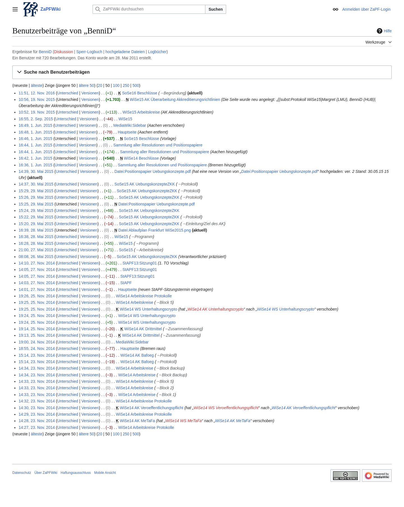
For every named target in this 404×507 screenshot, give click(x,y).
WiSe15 (125, 119)
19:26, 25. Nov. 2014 (37, 296)
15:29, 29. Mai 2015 (36, 191)
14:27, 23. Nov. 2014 (37, 427)
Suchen (215, 9)
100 (116, 85)
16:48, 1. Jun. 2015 (35, 132)
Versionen (90, 93)
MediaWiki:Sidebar (129, 125)
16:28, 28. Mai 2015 (36, 243)
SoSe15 (126, 250)
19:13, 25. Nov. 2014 (37, 335)
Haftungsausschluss (76, 473)
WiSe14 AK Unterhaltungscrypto (215, 309)
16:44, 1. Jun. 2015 (35, 145)
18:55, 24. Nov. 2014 (37, 348)
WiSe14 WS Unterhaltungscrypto (148, 309)
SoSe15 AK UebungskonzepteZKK (144, 184)
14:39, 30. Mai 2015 (36, 171)
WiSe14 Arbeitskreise (134, 302)
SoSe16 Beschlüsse (139, 93)
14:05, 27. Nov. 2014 (37, 269)
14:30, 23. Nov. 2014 (37, 408)
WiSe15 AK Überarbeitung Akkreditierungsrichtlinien (175, 99)
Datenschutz (21, 473)
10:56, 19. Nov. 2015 (37, 99)
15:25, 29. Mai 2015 (36, 204)
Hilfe (383, 31)
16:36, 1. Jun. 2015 (35, 165)
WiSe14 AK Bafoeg (137, 355)
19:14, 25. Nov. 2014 (37, 329)
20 (100, 85)
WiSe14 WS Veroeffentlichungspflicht (226, 408)
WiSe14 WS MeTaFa (183, 420)
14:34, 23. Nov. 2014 (37, 368)
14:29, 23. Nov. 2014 (37, 414)
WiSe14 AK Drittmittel (143, 329)
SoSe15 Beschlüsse (141, 138)
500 (135, 85)
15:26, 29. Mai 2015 (36, 197)
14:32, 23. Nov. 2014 (37, 401)
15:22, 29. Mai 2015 (36, 217)
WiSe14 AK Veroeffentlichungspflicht (151, 408)
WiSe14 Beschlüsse (141, 158)
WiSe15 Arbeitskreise (141, 112)
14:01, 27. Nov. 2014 (37, 289)
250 (126, 85)
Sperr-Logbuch (89, 51)
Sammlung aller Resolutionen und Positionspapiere (158, 145)
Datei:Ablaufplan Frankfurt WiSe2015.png (154, 230)
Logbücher (157, 51)
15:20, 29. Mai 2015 (36, 223)
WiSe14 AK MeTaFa (137, 420)
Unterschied (67, 93)
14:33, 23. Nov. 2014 (37, 381)
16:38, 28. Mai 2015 (36, 236)
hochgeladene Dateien (125, 51)
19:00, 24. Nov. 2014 (37, 342)
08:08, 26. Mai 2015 (36, 256)
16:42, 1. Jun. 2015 (35, 158)
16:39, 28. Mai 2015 (36, 230)
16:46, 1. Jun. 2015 (35, 138)
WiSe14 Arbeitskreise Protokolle (144, 296)
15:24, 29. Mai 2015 (36, 210)
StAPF (126, 282)
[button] (202, 72)
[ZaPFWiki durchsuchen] (149, 9)
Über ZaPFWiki (46, 473)
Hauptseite (127, 132)
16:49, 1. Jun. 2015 (35, 125)
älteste (36, 85)
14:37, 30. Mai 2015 (36, 184)
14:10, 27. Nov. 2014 (37, 263)
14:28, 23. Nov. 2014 (37, 420)
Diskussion (63, 51)
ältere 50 (86, 85)
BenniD (45, 51)
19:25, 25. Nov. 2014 (37, 302)
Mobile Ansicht (105, 473)
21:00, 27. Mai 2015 (36, 250)
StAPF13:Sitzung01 (140, 263)
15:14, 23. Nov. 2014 (37, 355)
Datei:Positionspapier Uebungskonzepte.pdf (152, 171)
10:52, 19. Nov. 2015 (37, 112)
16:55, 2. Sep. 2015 (36, 119)
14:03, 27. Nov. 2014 (37, 282)
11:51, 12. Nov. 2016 (37, 93)
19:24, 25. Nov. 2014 (37, 315)
